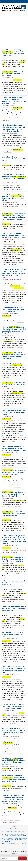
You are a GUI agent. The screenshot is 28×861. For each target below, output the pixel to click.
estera (16, 841)
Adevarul (15, 163)
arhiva (12, 841)
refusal (14, 844)
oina (25, 839)
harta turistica (11, 843)
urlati (10, 836)
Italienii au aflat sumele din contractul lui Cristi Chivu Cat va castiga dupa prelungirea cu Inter (13, 235)
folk (10, 828)
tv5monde (19, 828)
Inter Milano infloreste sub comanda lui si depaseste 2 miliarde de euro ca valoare (13, 197)
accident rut (4, 831)
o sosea (4, 843)
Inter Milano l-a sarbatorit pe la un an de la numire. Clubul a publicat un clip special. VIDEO (13, 53)
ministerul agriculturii (18, 835)
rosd (7, 836)
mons (17, 843)
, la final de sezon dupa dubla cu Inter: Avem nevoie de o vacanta (13, 385)
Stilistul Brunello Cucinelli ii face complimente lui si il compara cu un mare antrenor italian (14, 178)
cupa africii (23, 831)
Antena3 (14, 452)
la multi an (24, 834)
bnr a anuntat (6, 832)
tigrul (14, 836)
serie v (21, 843)
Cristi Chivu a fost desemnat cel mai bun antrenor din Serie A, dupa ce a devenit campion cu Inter (14, 448)
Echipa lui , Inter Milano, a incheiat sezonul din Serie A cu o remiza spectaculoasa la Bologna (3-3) (14, 330)
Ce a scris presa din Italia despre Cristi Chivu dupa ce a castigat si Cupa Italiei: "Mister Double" (13, 706)
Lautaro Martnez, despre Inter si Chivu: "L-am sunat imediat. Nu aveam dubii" (13, 583)
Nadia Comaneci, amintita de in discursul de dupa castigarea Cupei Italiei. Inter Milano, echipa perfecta (14, 779)
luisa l (14, 828)
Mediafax (15, 77)
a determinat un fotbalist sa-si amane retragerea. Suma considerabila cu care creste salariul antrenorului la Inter (14, 217)
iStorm (16, 851)
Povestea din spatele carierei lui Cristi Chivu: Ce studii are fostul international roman (13, 309)
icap (24, 843)
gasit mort (8, 835)
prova (3, 830)
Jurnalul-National (16, 313)
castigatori (7, 839)
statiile (12, 838)
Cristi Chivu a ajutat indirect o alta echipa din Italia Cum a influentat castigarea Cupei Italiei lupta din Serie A (13, 669)
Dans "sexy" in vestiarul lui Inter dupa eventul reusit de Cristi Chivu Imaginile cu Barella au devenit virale (14, 731)
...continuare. (20, 66)
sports (6, 834)
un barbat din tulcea (14, 834)
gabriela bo (8, 830)
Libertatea (15, 133)
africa (15, 831)
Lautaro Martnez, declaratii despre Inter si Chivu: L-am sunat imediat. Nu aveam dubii (14, 609)
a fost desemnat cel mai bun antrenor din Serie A (13, 471)
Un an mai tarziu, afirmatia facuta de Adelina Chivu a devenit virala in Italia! (14, 634)
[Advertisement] (14, 28)
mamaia (21, 841)
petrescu (17, 838)
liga (19, 831)
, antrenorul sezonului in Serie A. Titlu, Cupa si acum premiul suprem (13, 514)
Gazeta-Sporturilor (17, 239)
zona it (25, 830)
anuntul (21, 839)
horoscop (5, 841)
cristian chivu (4, 828)
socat (8, 838)
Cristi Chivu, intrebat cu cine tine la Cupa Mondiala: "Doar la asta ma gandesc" (14, 412)
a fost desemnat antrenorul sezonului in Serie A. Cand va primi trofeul (13, 494)
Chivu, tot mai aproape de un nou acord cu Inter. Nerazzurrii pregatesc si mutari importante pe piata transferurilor (14, 100)
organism (12, 832)
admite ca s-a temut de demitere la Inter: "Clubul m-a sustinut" (14, 73)
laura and (15, 830)
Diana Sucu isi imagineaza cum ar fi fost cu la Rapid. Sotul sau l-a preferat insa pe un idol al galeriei (14, 761)
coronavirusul (14, 839)
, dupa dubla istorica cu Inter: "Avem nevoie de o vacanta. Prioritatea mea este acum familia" (14, 356)
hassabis (10, 831)
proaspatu (19, 836)
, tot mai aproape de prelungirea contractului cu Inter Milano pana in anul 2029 (13, 559)
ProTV (14, 58)
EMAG (14, 826)
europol (25, 841)
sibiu (3, 835)
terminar (20, 830)
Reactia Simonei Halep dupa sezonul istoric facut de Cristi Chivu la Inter (14, 159)
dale (21, 838)
